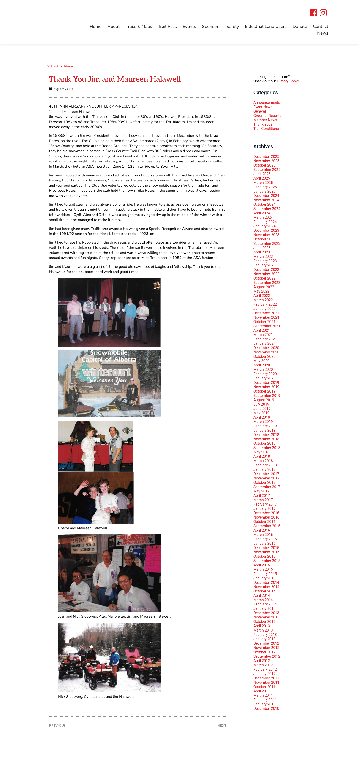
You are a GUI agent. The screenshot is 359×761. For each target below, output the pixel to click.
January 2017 (264, 508)
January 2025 (264, 191)
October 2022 (264, 278)
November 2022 (266, 274)
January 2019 (264, 430)
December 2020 (266, 348)
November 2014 (266, 587)
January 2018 (264, 469)
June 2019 (262, 408)
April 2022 (261, 295)
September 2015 (266, 561)
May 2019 (261, 413)
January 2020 (264, 378)
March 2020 (263, 369)
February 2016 (265, 539)
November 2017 (266, 478)
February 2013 (265, 634)
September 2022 (266, 282)
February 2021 (265, 339)
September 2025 (266, 169)
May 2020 (261, 361)
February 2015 (265, 574)
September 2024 (266, 209)
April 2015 (261, 565)
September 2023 (266, 243)
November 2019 (266, 387)
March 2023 (263, 256)
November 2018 (266, 439)
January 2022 (264, 309)
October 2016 (264, 521)
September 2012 (266, 656)
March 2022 (263, 300)
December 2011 (266, 678)
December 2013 (266, 613)
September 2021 (266, 326)
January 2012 (264, 674)
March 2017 (263, 500)
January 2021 (264, 343)
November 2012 (266, 647)
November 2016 (266, 517)
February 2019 (265, 426)
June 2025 (262, 174)
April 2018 (261, 456)
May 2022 (261, 291)
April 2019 (261, 417)
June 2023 (262, 248)
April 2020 (261, 365)
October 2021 (264, 322)
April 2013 (261, 626)
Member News (265, 120)
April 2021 (261, 330)
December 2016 (266, 513)
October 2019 (264, 391)
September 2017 (266, 487)
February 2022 (265, 304)
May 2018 (261, 452)
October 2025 (264, 165)
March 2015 (263, 569)
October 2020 (264, 356)
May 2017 (261, 491)
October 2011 (264, 687)
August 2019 (263, 400)
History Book (287, 81)
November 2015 (266, 552)
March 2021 (263, 335)
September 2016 (266, 526)
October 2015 (264, 556)
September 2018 (266, 448)
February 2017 (265, 504)
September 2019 (266, 395)
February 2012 (265, 669)
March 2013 (263, 630)
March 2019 (263, 421)
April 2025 (261, 178)
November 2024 (266, 200)
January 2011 (264, 704)
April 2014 (261, 595)
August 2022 (263, 287)
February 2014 (265, 604)
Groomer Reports (267, 115)
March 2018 (263, 461)
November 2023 (266, 235)
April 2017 (261, 495)
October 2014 (264, 591)
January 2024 (264, 226)
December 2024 (266, 196)
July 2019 (261, 404)
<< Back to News (60, 66)
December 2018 (266, 435)
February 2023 (265, 261)
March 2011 (263, 695)
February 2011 (265, 700)
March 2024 (263, 217)
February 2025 (265, 187)
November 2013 (266, 617)
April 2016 (261, 530)
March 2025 (263, 182)
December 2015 (266, 548)
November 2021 (266, 317)
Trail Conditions (266, 128)
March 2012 (263, 665)
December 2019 (266, 382)
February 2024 (265, 222)
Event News (262, 107)
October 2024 (264, 204)
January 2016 (264, 543)
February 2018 (265, 465)
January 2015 (264, 578)
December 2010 (266, 708)
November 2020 (266, 352)
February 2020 (265, 374)
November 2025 (266, 161)
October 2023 (264, 239)
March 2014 (263, 600)
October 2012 (264, 652)
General (259, 111)
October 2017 (264, 482)
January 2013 (264, 639)
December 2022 (266, 269)
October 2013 (264, 621)
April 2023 (261, 252)
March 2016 (263, 534)
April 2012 (261, 661)
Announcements (266, 102)
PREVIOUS (58, 726)
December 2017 (266, 474)
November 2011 (266, 682)
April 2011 (261, 691)
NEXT (221, 726)
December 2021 (266, 313)
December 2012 (266, 643)
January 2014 (264, 608)
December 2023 (266, 230)
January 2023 (264, 265)
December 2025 (266, 156)
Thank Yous (262, 124)
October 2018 (264, 443)
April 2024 (261, 213)
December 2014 (266, 582)
